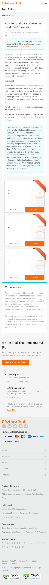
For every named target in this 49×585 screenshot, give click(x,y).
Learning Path (7, 517)
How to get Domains (10, 513)
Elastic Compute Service (11, 490)
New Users (19, 517)
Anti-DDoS (32, 490)
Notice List (6, 564)
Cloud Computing (20, 528)
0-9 (23, 547)
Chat (9, 381)
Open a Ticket (12, 397)
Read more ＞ (24, 47)
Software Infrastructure (29, 513)
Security (5, 498)
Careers (5, 561)
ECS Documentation (20, 509)
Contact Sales (23, 381)
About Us (13, 561)
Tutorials (29, 532)
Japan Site (6, 509)
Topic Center (7, 528)
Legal (34, 561)
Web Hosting (37, 494)
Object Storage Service (11, 494)
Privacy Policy (24, 561)
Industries (33, 528)
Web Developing (18, 532)
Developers (6, 532)
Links (14, 564)
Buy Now (34, 210)
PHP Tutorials (40, 532)
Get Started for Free (15, 362)
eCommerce (26, 494)
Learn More (14, 210)
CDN (24, 490)
